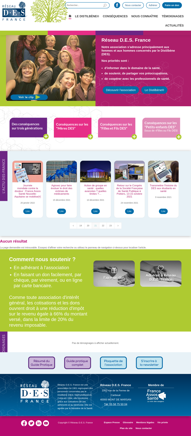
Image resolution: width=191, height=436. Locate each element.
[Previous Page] (73, 225)
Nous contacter (133, 5)
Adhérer (153, 5)
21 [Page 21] (95, 225)
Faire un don (172, 5)
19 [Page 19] (80, 225)
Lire (28, 211)
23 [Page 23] (110, 225)
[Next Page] (118, 225)
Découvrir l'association (121, 90)
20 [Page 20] (88, 225)
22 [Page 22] (103, 225)
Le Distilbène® (154, 90)
